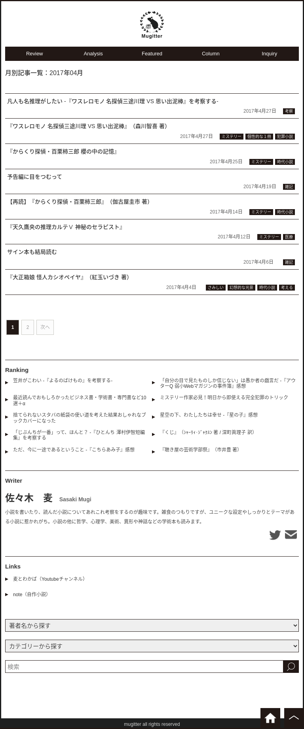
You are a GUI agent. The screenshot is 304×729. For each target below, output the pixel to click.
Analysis (93, 54)
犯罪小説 (285, 136)
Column (211, 54)
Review (34, 54)
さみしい (216, 287)
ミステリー (231, 136)
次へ (45, 327)
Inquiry (269, 54)
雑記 (289, 187)
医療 (289, 237)
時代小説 (285, 162)
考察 (289, 111)
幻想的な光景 (241, 287)
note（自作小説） (32, 594)
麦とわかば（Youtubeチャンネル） (50, 579)
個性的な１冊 (259, 136)
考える (287, 287)
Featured (152, 54)
